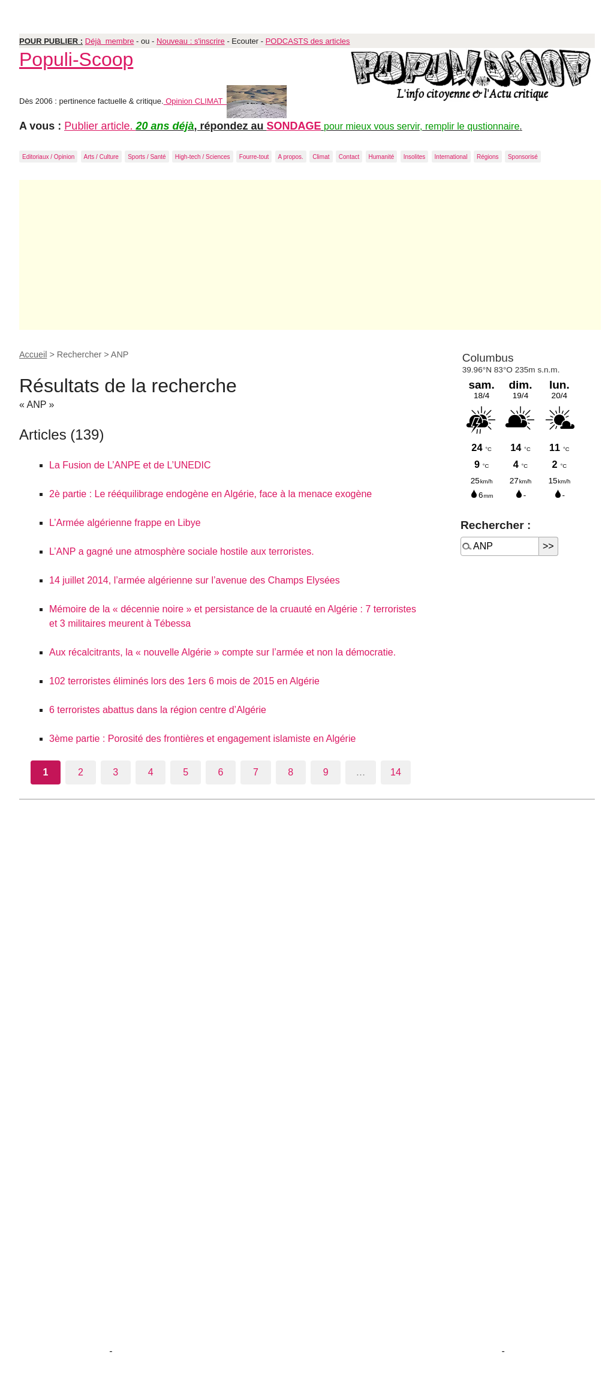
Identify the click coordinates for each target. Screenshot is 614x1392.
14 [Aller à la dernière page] (395, 772)
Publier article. (100, 126)
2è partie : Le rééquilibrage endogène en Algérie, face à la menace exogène (210, 494)
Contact (349, 157)
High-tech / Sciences (202, 157)
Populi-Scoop (76, 59)
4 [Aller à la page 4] (151, 772)
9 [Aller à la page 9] (326, 772)
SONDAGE (294, 126)
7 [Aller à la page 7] (255, 772)
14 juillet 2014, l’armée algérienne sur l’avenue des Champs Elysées (194, 580)
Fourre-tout (254, 157)
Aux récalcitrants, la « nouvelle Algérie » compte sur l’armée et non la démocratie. (222, 652)
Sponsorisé (523, 157)
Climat (320, 157)
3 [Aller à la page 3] (115, 772)
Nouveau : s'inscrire (190, 41)
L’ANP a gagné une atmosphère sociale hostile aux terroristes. (181, 551)
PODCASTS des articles (308, 41)
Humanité (382, 157)
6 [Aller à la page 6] (221, 772)
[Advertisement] (310, 255)
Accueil (33, 354)
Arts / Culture (101, 157)
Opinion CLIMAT (225, 101)
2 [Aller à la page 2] (80, 772)
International (451, 157)
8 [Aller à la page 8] (290, 772)
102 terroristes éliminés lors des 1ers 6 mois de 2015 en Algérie (184, 681)
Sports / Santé (146, 157)
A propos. (290, 157)
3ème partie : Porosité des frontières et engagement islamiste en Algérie (202, 738)
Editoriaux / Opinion (48, 157)
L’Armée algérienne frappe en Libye (125, 523)
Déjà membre (109, 41)
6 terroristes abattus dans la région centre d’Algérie (157, 710)
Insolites (415, 157)
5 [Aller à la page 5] (185, 772)
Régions (488, 157)
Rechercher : (495, 525)
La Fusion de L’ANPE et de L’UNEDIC (129, 465)
